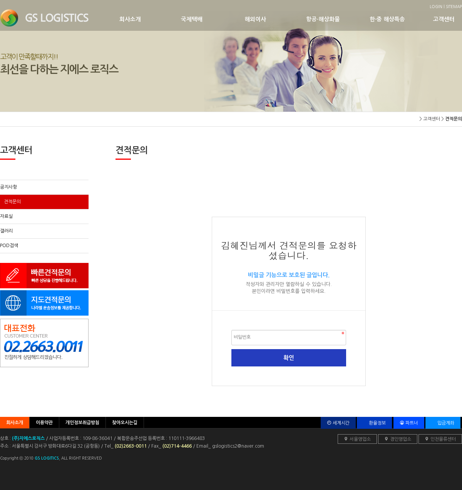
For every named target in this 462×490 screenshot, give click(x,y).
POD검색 (9, 245)
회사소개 (150, 19)
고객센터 (446, 19)
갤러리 (6, 231)
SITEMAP (454, 6)
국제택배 (212, 19)
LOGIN (436, 6)
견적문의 (12, 201)
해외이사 (275, 19)
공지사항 (8, 187)
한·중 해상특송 (401, 19)
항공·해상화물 (338, 19)
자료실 (6, 216)
